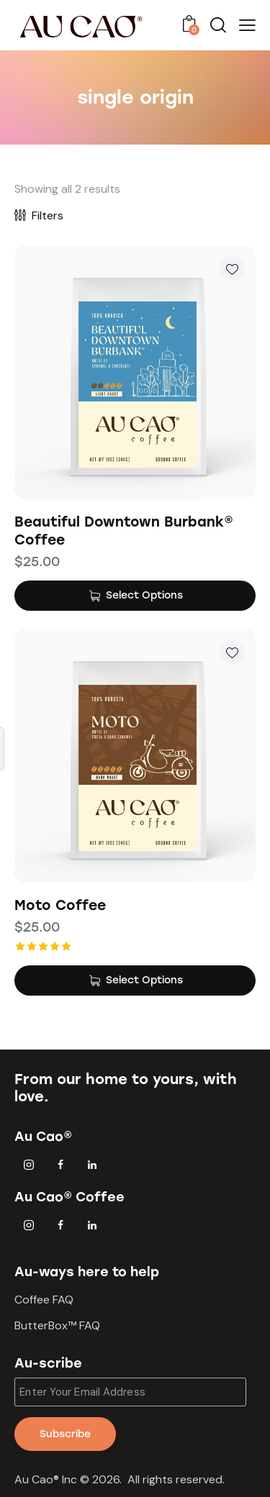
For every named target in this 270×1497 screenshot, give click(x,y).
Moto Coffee (60, 905)
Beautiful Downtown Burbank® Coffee (123, 531)
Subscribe (65, 1434)
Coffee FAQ (43, 1299)
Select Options (144, 595)
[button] (247, 25)
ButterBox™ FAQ (57, 1325)
